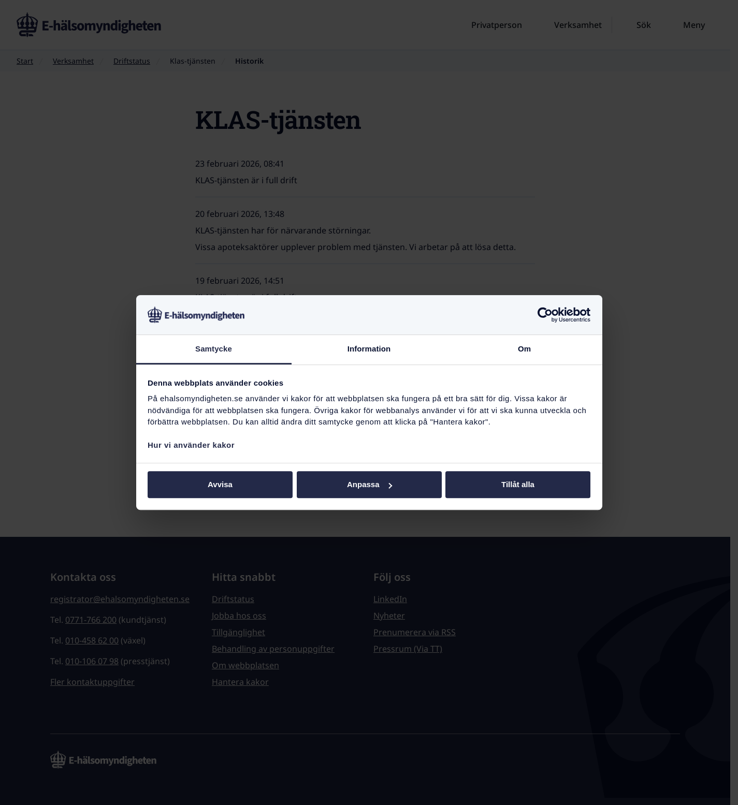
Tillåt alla (517, 484)
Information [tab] (369, 349)
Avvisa (220, 484)
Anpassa (369, 484)
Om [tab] (524, 349)
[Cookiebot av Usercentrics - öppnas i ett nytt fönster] (545, 315)
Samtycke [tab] (213, 349)
